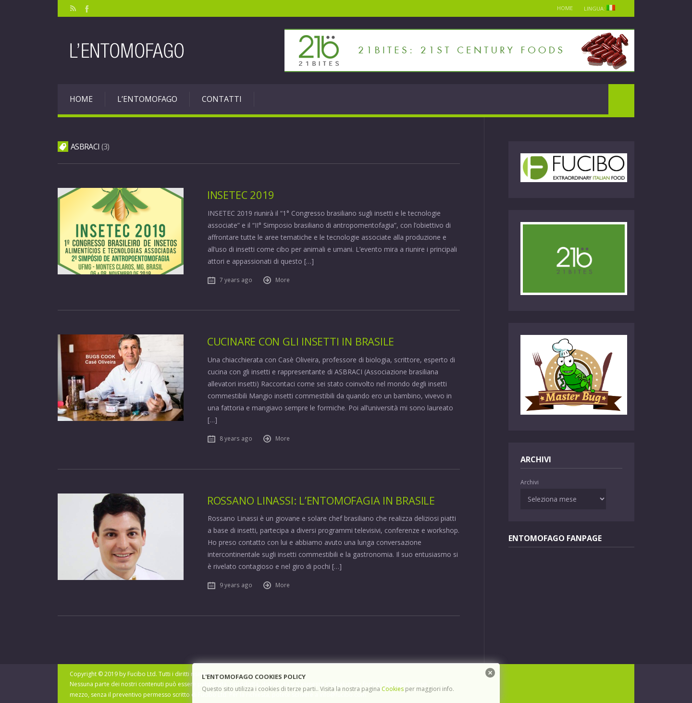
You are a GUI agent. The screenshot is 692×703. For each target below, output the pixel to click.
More (282, 279)
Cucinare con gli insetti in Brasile (303, 340)
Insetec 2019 (241, 194)
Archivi (529, 482)
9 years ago (236, 584)
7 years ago (236, 279)
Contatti (222, 99)
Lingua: (601, 8)
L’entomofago (147, 99)
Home (560, 8)
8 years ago (236, 437)
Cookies (393, 689)
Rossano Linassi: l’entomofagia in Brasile (323, 499)
